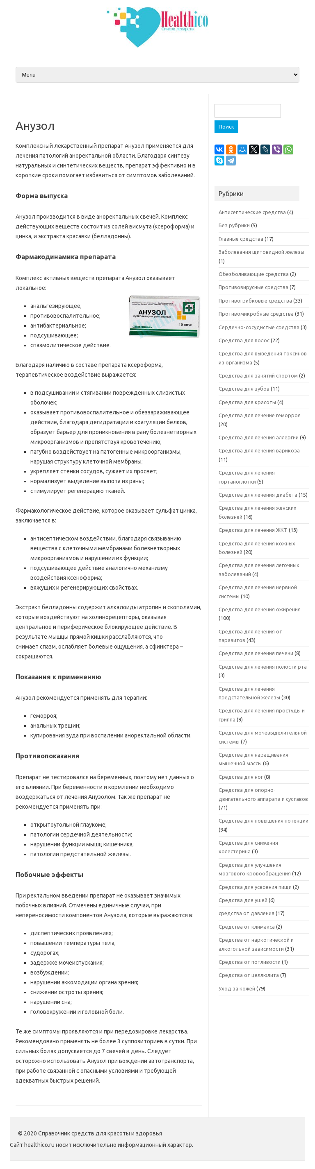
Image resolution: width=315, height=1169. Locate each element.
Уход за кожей (237, 988)
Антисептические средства (252, 212)
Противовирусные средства (253, 287)
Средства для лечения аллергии (259, 437)
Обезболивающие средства (254, 274)
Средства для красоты (247, 402)
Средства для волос (244, 340)
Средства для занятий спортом (258, 375)
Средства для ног (241, 777)
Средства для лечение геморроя (260, 415)
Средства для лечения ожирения (260, 609)
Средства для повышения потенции (263, 820)
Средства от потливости (250, 962)
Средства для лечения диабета (258, 494)
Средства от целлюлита (249, 975)
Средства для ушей (243, 900)
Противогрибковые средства (255, 300)
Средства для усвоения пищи (255, 887)
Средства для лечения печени (256, 653)
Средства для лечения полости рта (263, 666)
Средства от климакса (247, 926)
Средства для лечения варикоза (259, 450)
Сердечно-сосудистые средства (259, 327)
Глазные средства (241, 239)
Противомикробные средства (256, 314)
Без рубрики (234, 225)
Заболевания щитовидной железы (261, 252)
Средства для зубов (244, 388)
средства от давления (246, 913)
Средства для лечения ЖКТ (253, 530)
